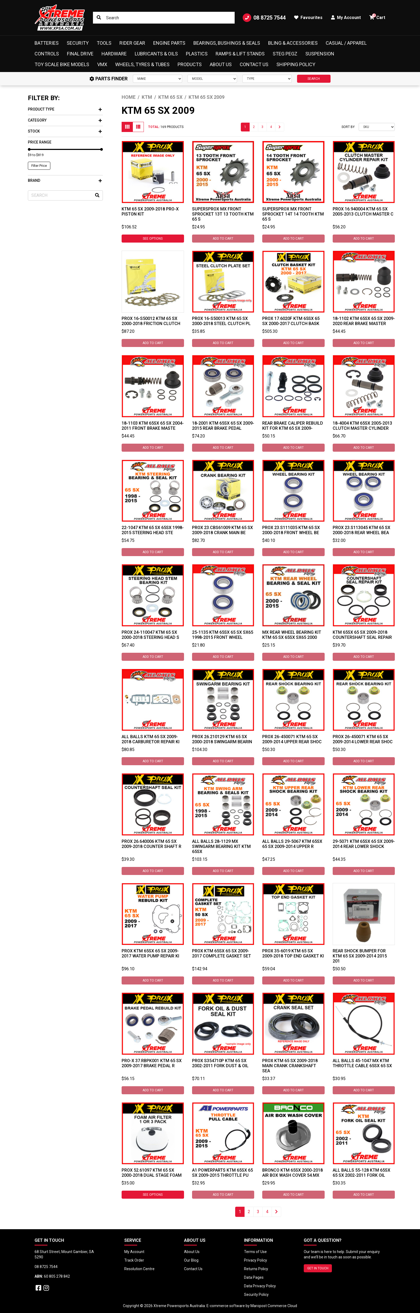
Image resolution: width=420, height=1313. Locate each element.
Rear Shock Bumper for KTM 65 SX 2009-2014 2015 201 (360, 956)
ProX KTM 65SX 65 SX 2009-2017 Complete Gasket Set (221, 953)
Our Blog (191, 1260)
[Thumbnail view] (127, 127)
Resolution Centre (139, 1269)
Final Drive (80, 53)
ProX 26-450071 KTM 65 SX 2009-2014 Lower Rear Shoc (363, 739)
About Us (221, 64)
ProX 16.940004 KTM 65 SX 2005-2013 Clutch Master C (363, 211)
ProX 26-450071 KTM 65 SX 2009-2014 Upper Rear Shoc (292, 739)
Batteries (47, 43)
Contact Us (254, 64)
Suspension (319, 53)
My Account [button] (346, 17)
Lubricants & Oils (156, 53)
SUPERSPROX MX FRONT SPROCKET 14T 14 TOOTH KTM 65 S (293, 214)
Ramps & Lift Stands (240, 53)
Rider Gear (132, 43)
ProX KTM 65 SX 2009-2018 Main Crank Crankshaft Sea (290, 1065)
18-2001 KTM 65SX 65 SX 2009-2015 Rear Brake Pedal (223, 426)
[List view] (138, 127)
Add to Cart (223, 238)
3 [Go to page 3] (262, 127)
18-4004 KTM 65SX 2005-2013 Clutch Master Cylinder (362, 426)
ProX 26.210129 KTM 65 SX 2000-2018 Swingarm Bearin (222, 739)
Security (78, 43)
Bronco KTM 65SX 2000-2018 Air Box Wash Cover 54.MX (292, 1173)
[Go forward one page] (279, 127)
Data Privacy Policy (260, 1286)
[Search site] (99, 18)
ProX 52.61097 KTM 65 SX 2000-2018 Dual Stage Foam (152, 1173)
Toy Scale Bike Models (62, 64)
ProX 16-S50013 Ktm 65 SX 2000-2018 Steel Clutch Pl (221, 321)
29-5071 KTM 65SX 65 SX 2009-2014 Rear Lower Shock (364, 844)
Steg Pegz (285, 53)
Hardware (114, 53)
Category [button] (65, 120)
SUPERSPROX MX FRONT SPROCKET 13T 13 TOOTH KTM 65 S (223, 214)
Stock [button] (65, 131)
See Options (153, 238)
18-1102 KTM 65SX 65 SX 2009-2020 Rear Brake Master (364, 321)
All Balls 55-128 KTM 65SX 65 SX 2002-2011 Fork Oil (361, 1173)
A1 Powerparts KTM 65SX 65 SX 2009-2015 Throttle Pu (222, 1173)
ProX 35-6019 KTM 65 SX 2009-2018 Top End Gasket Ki (293, 953)
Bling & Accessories (293, 43)
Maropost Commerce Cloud (273, 1306)
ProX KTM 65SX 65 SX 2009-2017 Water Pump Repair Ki (150, 953)
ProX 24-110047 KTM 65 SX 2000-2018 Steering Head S (150, 635)
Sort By (348, 127)
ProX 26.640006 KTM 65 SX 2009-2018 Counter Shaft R (151, 844)
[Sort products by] (377, 127)
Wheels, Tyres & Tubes (142, 64)
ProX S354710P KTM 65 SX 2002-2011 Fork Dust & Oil (220, 1063)
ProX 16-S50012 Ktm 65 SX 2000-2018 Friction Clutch (151, 321)
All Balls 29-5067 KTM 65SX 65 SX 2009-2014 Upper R (292, 844)
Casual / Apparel (346, 43)
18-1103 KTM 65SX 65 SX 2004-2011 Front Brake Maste (153, 426)
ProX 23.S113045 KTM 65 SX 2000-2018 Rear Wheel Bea (361, 530)
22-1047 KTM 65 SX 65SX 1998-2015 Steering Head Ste (153, 530)
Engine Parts (169, 43)
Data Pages (254, 1277)
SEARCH (314, 79)
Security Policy (256, 1294)
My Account (134, 1252)
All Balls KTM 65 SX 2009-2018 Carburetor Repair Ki (150, 739)
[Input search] (164, 18)
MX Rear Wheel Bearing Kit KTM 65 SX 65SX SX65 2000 (291, 635)
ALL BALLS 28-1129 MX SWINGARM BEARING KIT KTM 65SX (221, 846)
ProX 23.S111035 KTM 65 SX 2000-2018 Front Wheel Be (291, 530)
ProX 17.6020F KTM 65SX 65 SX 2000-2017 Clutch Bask (291, 321)
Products (190, 64)
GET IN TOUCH (317, 1268)
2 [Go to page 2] (254, 127)
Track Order (134, 1260)
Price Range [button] (39, 142)
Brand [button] (65, 180)
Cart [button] (377, 16)
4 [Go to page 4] (271, 127)
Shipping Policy (295, 64)
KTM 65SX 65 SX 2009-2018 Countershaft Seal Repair (362, 635)
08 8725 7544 (264, 17)
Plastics (197, 53)
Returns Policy (256, 1269)
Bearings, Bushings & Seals (226, 43)
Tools (104, 43)
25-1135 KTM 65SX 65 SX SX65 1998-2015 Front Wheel (222, 635)
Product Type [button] (65, 109)
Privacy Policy (255, 1260)
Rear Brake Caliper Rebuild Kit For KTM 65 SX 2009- (292, 426)
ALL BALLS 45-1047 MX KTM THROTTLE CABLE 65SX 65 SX (362, 1063)
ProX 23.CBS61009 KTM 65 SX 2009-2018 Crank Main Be (222, 530)
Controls (47, 53)
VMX (102, 64)
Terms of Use (255, 1252)
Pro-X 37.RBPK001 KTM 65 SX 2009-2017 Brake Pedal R (152, 1063)
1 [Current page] (245, 127)
